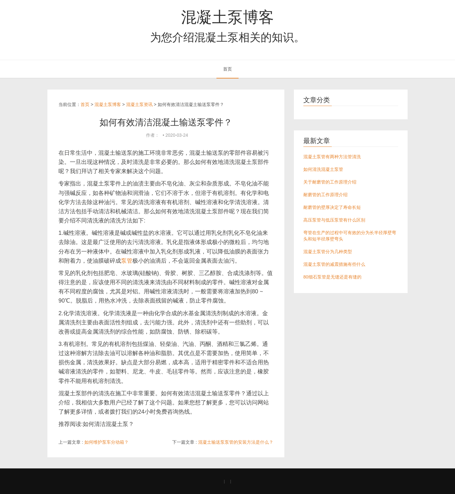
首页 (227, 69)
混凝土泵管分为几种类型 (327, 251)
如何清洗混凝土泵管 (323, 169)
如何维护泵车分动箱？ (106, 442)
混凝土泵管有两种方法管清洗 (332, 156)
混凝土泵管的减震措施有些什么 (334, 264)
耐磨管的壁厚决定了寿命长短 (332, 207)
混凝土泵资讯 (139, 104)
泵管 (126, 261)
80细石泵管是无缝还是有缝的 (332, 276)
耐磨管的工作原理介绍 (325, 194)
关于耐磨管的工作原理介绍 (329, 181)
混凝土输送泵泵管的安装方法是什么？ (235, 442)
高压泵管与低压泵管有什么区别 (334, 219)
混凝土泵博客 (227, 17)
